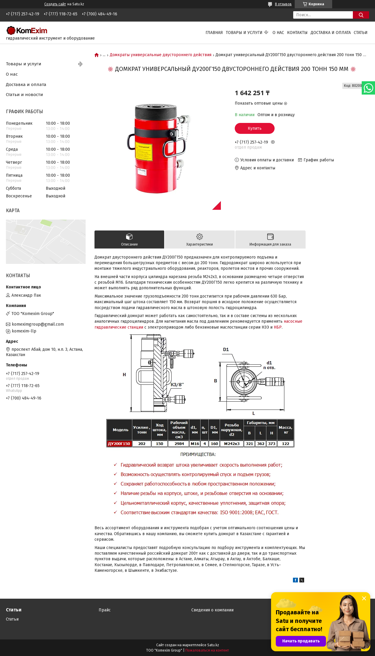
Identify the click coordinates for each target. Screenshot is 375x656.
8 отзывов (283, 4)
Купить (255, 128)
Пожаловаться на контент (207, 650)
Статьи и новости (24, 94)
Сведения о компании (212, 610)
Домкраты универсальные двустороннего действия (160, 55)
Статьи (361, 32)
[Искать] (361, 15)
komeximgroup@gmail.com (38, 324)
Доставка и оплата (331, 32)
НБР (278, 327)
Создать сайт (55, 4)
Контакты (297, 32)
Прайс (105, 610)
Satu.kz (213, 645)
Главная (214, 32)
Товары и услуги (244, 32)
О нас (278, 32)
